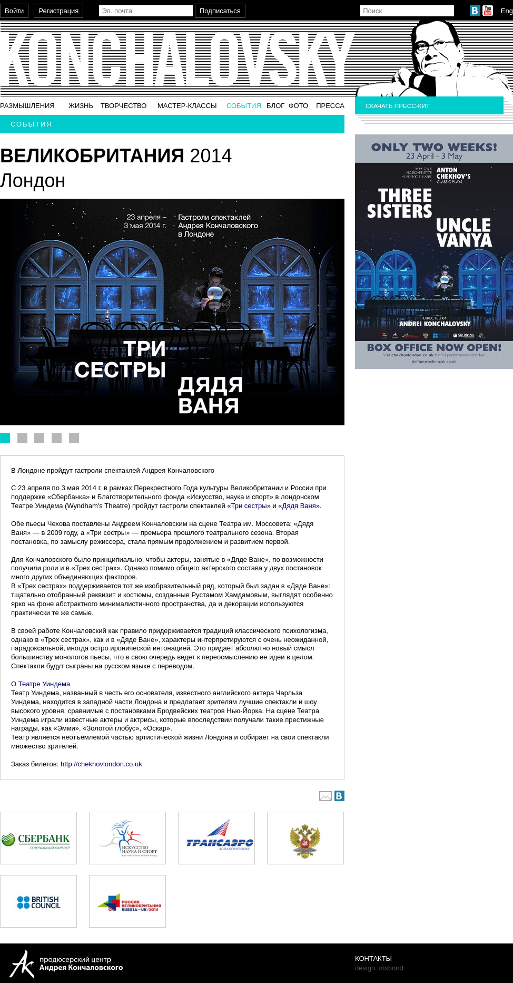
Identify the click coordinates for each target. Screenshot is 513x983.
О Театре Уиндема (40, 684)
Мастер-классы (187, 106)
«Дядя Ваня (296, 506)
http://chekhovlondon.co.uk (102, 764)
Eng (507, 11)
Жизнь (80, 106)
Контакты (373, 958)
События (243, 106)
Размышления (27, 106)
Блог (275, 106)
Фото (298, 106)
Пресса (330, 106)
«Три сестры (247, 506)
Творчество (124, 106)
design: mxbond (379, 968)
